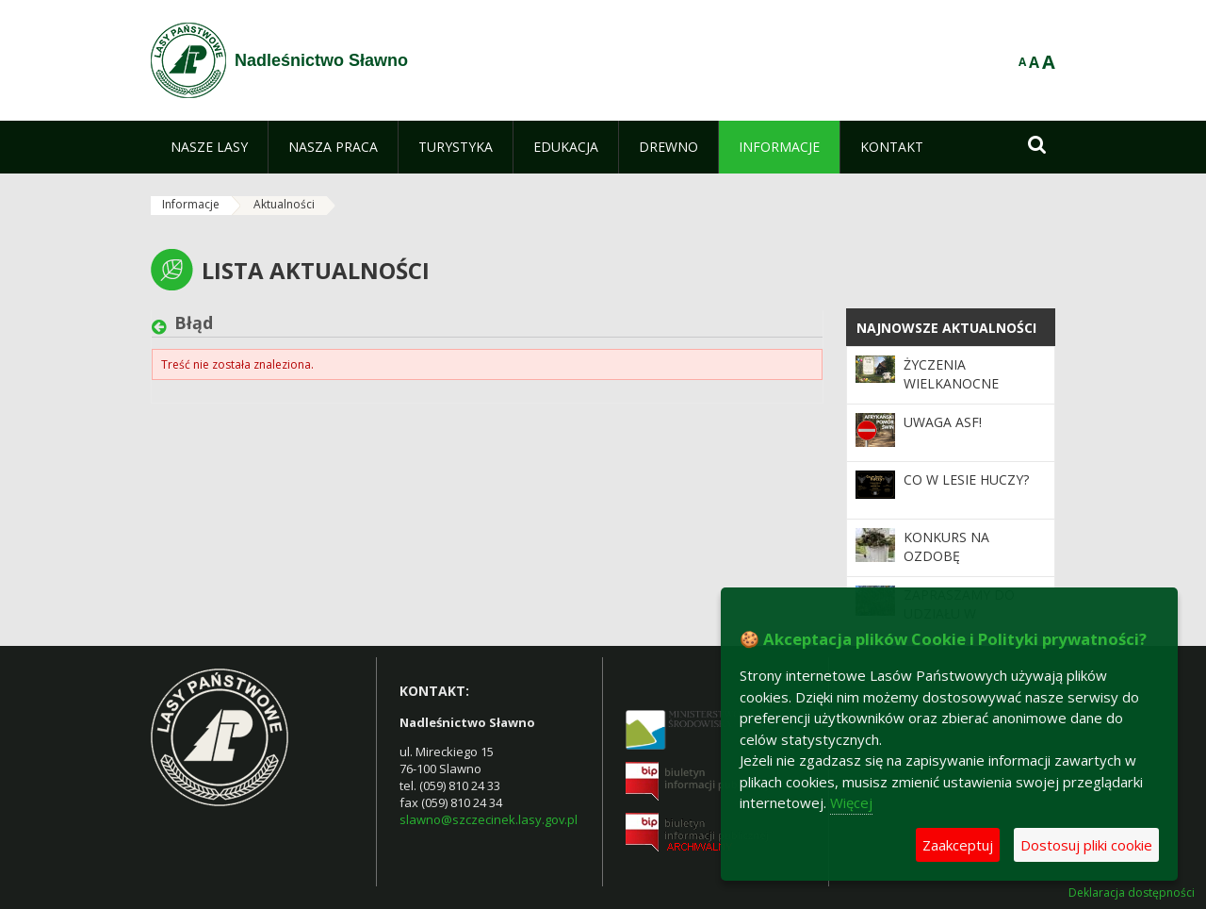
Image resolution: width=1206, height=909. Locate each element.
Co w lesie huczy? (966, 479)
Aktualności (284, 204)
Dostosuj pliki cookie (1086, 844)
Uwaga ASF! (943, 422)
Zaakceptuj (957, 844)
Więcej (851, 802)
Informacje (191, 204)
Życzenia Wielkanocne (951, 373)
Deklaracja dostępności (1131, 893)
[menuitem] (209, 147)
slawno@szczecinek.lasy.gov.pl (488, 819)
